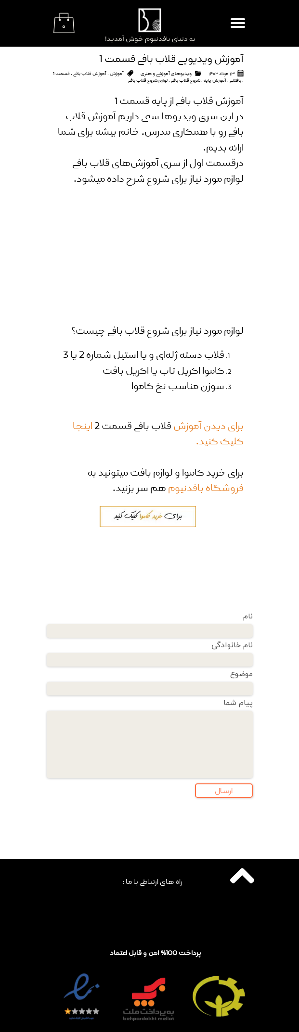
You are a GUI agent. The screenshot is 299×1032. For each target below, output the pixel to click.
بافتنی (235, 80)
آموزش (117, 73)
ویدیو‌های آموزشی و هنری (166, 73)
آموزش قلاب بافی (89, 73)
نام (248, 616)
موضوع (241, 674)
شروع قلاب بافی (185, 80)
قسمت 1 (61, 73)
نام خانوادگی (232, 645)
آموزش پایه (215, 80)
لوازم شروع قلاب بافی (148, 80)
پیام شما (238, 703)
